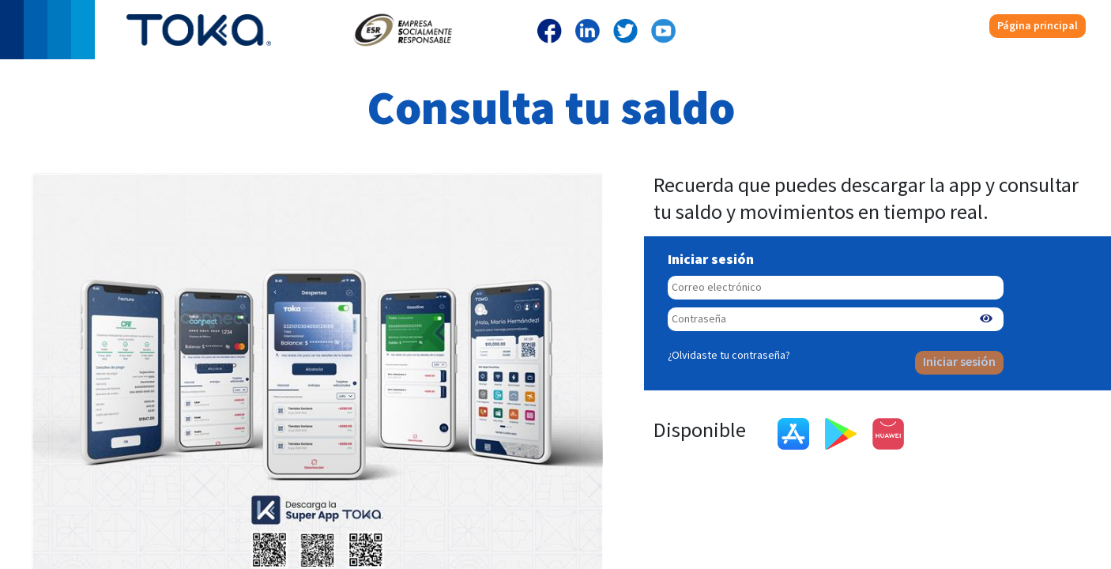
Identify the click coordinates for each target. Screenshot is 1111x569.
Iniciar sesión (959, 362)
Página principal (1037, 25)
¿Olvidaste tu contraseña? (729, 355)
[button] (986, 318)
